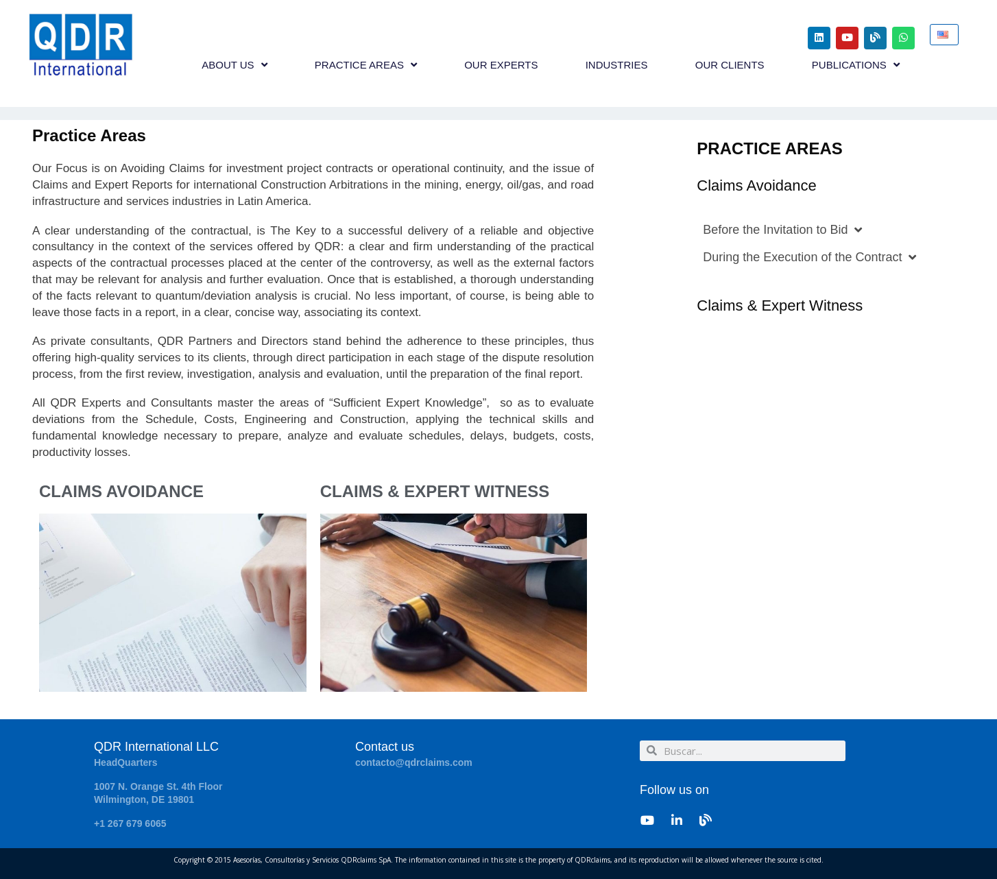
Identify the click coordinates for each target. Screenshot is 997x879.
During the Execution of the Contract (809, 257)
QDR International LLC (156, 747)
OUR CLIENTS (730, 65)
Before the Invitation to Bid (782, 230)
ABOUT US (234, 65)
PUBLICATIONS (856, 65)
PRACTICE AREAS (366, 65)
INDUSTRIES (617, 65)
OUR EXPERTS (501, 65)
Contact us (384, 747)
